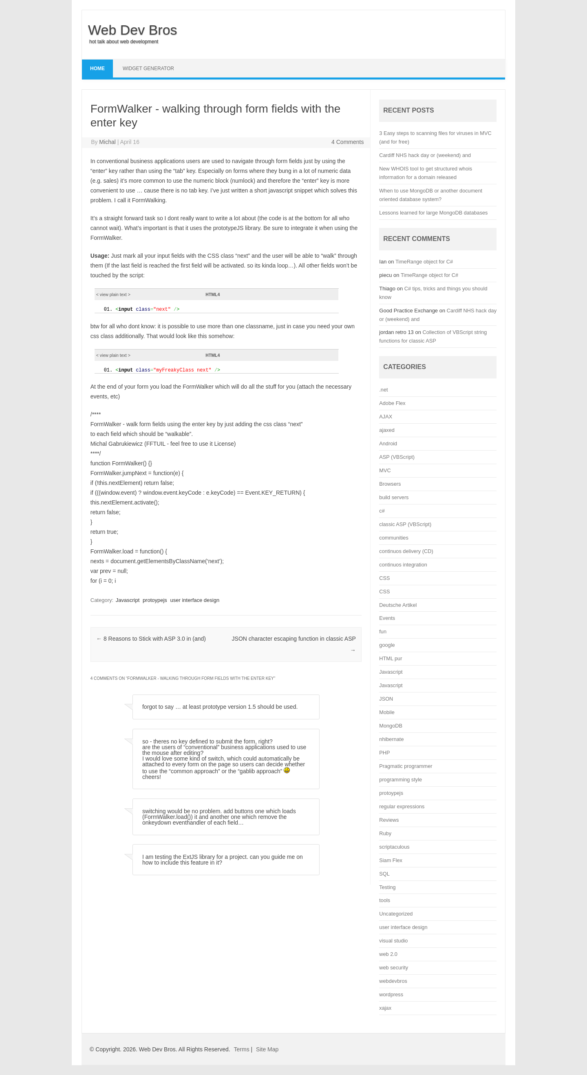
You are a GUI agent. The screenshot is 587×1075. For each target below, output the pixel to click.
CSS (384, 578)
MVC (385, 470)
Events (387, 618)
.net (383, 390)
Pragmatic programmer (405, 766)
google (387, 645)
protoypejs (155, 599)
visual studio (393, 941)
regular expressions (401, 806)
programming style (400, 779)
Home (97, 68)
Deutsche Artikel (398, 605)
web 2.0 (388, 954)
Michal (107, 142)
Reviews (389, 820)
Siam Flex (390, 860)
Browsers (390, 484)
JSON (386, 699)
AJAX (385, 417)
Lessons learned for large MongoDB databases (433, 213)
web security (393, 967)
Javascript (128, 599)
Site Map (267, 1049)
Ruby (385, 833)
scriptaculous (394, 847)
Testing (387, 887)
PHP (384, 753)
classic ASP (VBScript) (405, 524)
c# (381, 511)
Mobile (387, 712)
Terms (241, 1049)
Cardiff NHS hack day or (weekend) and (425, 155)
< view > (113, 294)
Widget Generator (148, 68)
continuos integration (403, 565)
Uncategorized (396, 914)
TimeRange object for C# (424, 262)
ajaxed (387, 430)
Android (388, 443)
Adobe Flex (392, 403)
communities (393, 538)
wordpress (391, 994)
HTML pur (390, 658)
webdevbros (393, 981)
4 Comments (347, 142)
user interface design (195, 599)
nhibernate (391, 739)
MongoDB (390, 726)
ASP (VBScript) (397, 457)
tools (384, 900)
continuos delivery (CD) (406, 551)
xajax (385, 1008)
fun (382, 631)
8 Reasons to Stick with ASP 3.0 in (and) (151, 638)
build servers (393, 497)
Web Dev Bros (132, 30)
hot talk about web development (123, 41)
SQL (384, 874)
